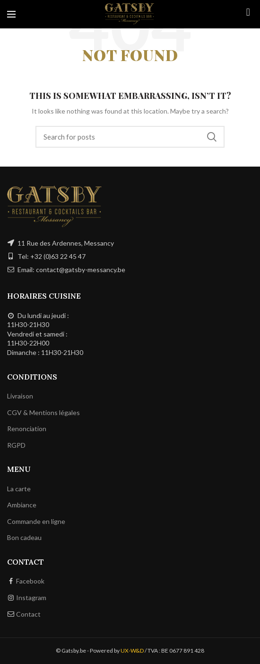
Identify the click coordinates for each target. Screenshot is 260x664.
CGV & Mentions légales (43, 412)
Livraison (20, 396)
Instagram (31, 597)
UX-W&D (132, 650)
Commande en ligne (36, 521)
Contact (28, 614)
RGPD (16, 445)
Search (212, 137)
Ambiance (21, 505)
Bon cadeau (24, 537)
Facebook (30, 581)
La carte (19, 489)
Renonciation (26, 429)
